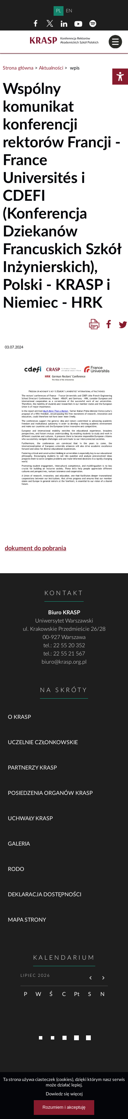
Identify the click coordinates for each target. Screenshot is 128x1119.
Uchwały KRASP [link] (30, 818)
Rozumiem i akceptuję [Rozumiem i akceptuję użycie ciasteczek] (64, 1107)
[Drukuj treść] (94, 324)
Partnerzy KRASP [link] (32, 768)
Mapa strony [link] (27, 920)
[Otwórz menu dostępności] (120, 77)
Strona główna (18, 68)
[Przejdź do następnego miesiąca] (103, 978)
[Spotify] (93, 23)
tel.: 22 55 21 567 (64, 653)
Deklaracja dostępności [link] (44, 894)
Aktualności (51, 68)
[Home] (64, 41)
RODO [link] (16, 869)
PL (58, 11)
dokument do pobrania (35, 548)
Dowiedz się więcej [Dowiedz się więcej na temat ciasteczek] (64, 1094)
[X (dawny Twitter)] (50, 23)
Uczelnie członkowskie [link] (43, 742)
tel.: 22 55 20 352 (64, 645)
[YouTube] (78, 23)
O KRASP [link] (19, 717)
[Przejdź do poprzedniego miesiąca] (91, 978)
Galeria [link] (19, 844)
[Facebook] (35, 23)
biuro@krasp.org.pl (64, 662)
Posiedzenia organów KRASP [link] (50, 793)
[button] (115, 42)
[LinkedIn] (64, 23)
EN (69, 11)
